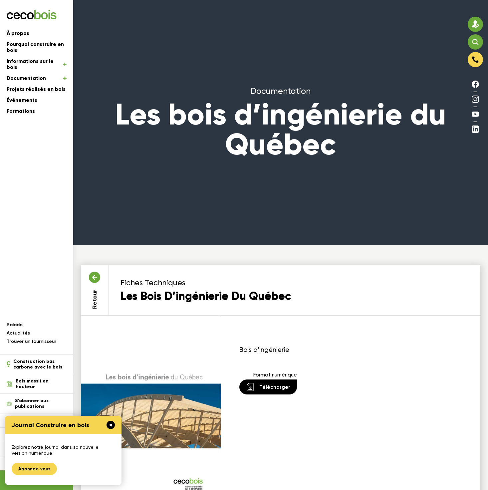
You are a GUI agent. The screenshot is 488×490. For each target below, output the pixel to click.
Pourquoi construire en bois (35, 47)
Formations (21, 111)
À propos (18, 33)
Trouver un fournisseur (31, 341)
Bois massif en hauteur (28, 383)
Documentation (37, 78)
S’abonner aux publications (28, 403)
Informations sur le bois (37, 64)
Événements (22, 100)
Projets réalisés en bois (36, 89)
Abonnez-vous (34, 468)
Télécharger (268, 387)
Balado (15, 325)
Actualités (18, 333)
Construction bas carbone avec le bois (34, 364)
